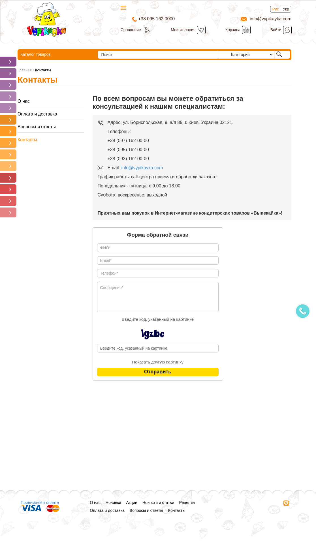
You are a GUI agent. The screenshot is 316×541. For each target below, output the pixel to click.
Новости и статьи (158, 502)
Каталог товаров (50, 55)
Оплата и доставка (37, 114)
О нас (24, 101)
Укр (286, 9)
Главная (24, 70)
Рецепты (187, 502)
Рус (275, 9)
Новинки (113, 502)
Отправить (158, 372)
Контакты (27, 139)
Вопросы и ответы (37, 126)
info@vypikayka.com (142, 167)
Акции (131, 502)
